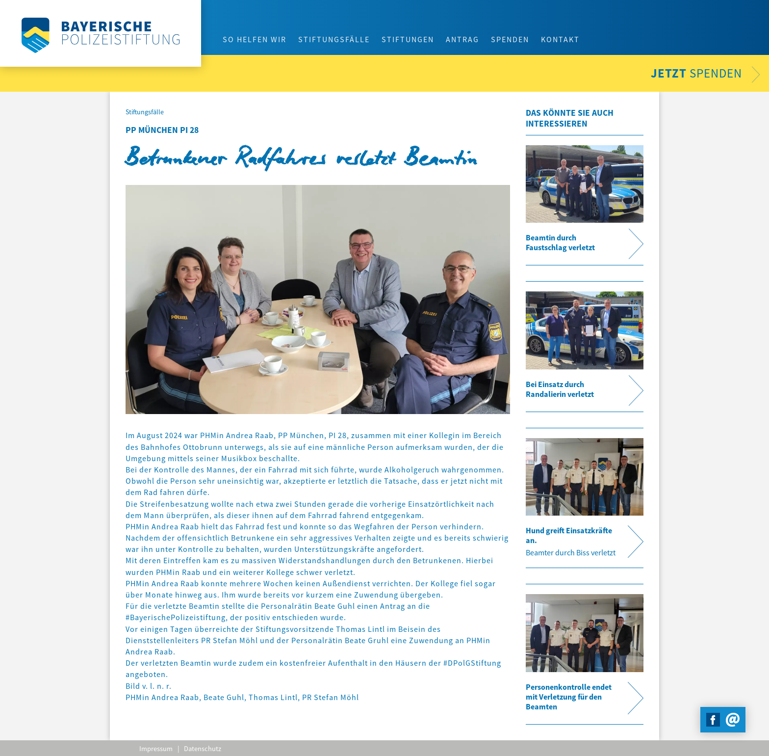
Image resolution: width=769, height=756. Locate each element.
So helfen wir (254, 39)
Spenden (510, 39)
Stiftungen (408, 39)
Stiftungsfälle (334, 39)
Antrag (462, 39)
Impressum (156, 748)
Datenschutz (202, 748)
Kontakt (560, 39)
